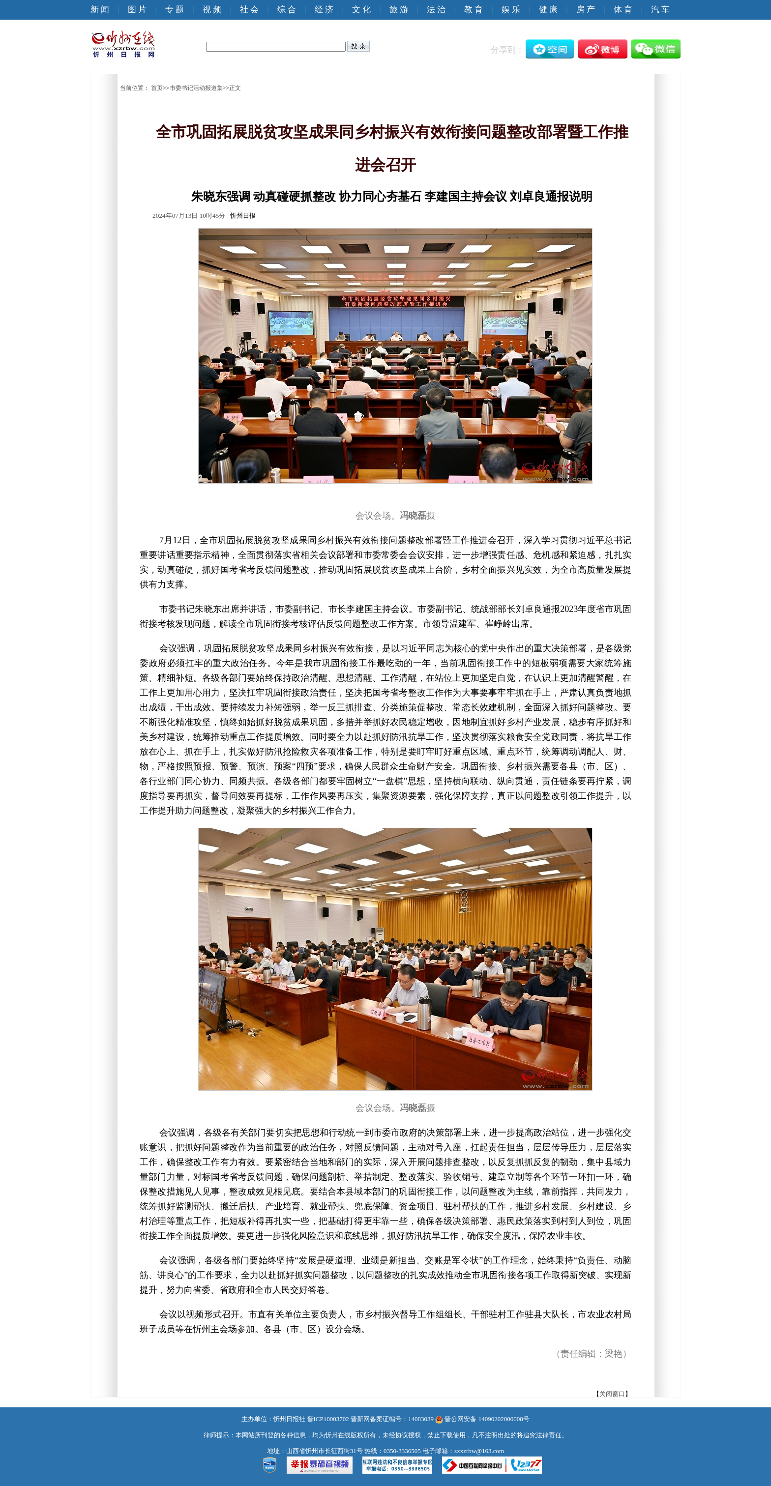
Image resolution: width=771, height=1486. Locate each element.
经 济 (324, 9)
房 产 (585, 9)
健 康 (548, 9)
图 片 (137, 9)
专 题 (174, 9)
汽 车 (660, 9)
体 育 (623, 9)
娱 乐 (511, 9)
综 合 (286, 9)
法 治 (436, 9)
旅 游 (398, 9)
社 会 (249, 9)
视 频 (212, 9)
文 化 (361, 9)
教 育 (473, 9)
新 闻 (99, 9)
